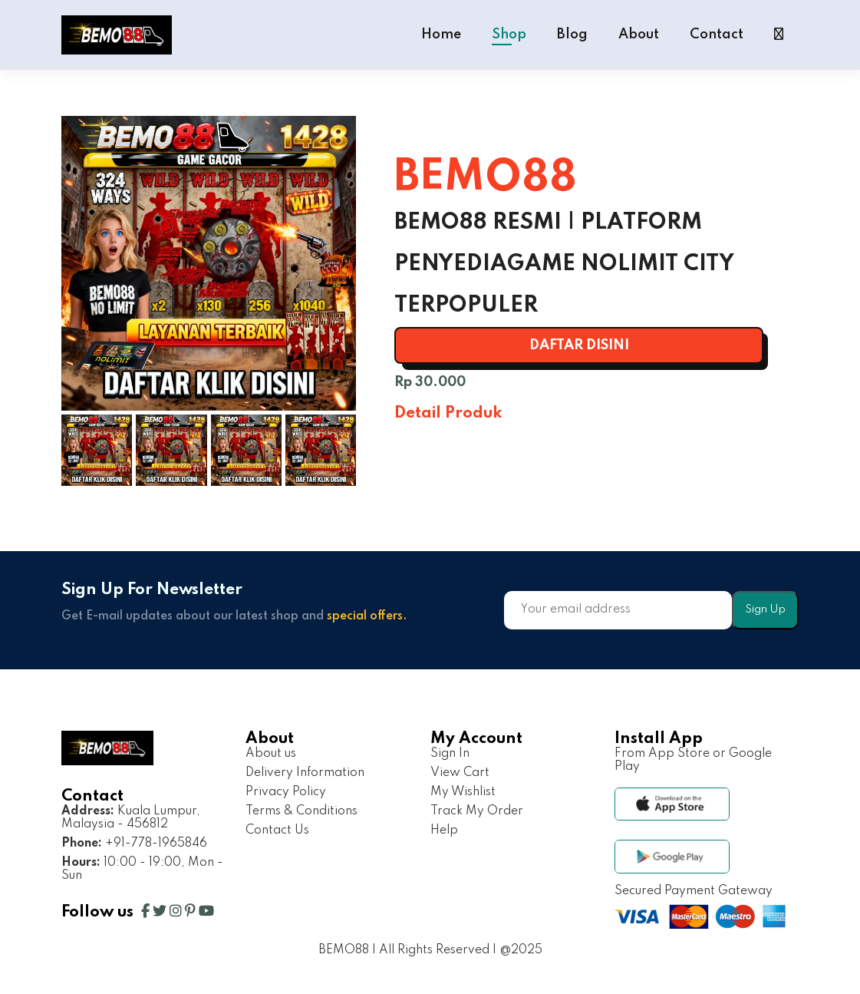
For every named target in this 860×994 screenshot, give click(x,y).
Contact (716, 34)
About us (270, 754)
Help (444, 830)
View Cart (459, 773)
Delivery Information (304, 773)
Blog (572, 34)
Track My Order (476, 811)
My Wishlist (463, 792)
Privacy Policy (285, 792)
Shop (509, 34)
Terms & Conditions (301, 811)
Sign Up (765, 609)
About (638, 34)
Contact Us (277, 830)
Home (441, 34)
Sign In (450, 754)
